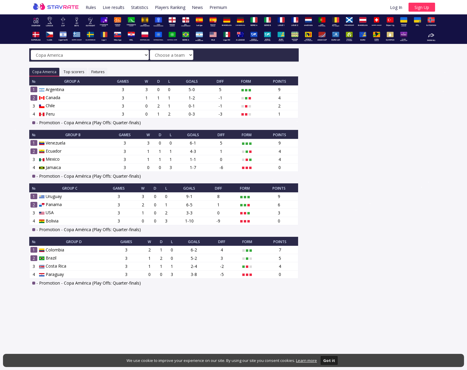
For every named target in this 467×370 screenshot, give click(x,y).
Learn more (306, 360)
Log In (396, 7)
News (197, 7)
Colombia (51, 250)
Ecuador (50, 151)
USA (46, 212)
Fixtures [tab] (97, 71)
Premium (218, 7)
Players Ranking (170, 7)
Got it (329, 360)
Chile (47, 105)
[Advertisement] (373, 100)
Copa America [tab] (44, 71)
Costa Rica (52, 266)
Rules (91, 7)
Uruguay (50, 196)
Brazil (47, 258)
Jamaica (50, 167)
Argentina (51, 89)
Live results (113, 7)
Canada (49, 97)
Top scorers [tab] (74, 71)
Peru (47, 114)
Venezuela (52, 143)
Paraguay (51, 274)
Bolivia (48, 221)
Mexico (49, 159)
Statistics (139, 7)
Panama (50, 204)
